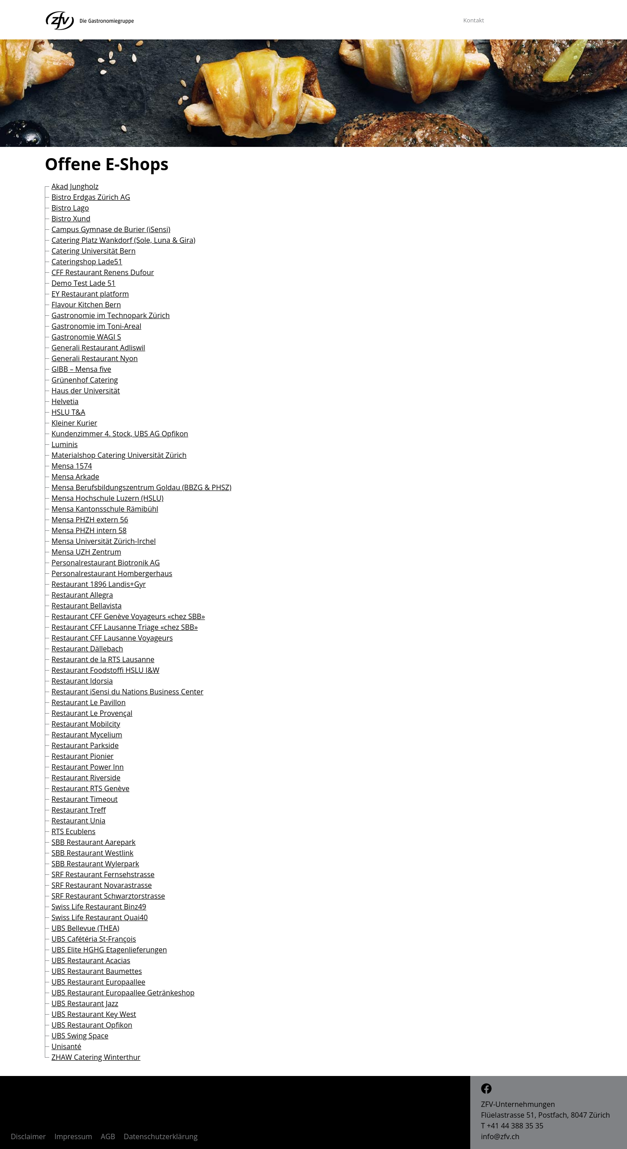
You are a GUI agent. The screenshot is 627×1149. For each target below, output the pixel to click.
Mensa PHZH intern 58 (89, 530)
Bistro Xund (71, 219)
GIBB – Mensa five (81, 369)
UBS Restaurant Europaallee (98, 982)
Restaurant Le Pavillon (89, 702)
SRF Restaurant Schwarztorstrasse (108, 896)
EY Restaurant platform (90, 294)
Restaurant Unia (78, 821)
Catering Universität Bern (94, 251)
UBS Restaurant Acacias (91, 960)
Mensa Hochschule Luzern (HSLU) (107, 498)
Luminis (65, 444)
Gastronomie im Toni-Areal (96, 326)
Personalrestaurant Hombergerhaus (112, 573)
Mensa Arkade (75, 477)
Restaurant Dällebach (87, 649)
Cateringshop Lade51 (87, 262)
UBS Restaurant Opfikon (92, 1025)
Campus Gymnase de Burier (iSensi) (111, 229)
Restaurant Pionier (83, 756)
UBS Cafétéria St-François (94, 939)
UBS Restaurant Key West (94, 1014)
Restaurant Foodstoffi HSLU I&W (105, 670)
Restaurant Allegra (82, 595)
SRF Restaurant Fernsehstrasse (103, 874)
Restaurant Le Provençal (92, 713)
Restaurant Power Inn (88, 767)
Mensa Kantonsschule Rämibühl (105, 509)
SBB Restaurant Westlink (92, 853)
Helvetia (65, 401)
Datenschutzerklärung (161, 1136)
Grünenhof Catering (85, 380)
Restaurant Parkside (85, 745)
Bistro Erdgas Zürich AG (91, 197)
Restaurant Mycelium (87, 735)
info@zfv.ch (500, 1136)
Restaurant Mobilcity (86, 724)
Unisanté (67, 1046)
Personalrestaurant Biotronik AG (106, 563)
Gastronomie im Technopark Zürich (111, 315)
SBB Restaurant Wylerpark (95, 864)
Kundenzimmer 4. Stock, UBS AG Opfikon (120, 434)
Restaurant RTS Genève (90, 788)
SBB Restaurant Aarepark (94, 842)
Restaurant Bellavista (87, 606)
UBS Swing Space (80, 1036)
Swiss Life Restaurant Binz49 (99, 907)
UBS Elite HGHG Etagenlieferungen (109, 950)
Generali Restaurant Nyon (95, 358)
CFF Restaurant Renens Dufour (103, 272)
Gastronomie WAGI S (86, 337)
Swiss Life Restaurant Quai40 (100, 917)
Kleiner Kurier (74, 423)
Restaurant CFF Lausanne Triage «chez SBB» (125, 627)
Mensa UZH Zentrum (86, 552)
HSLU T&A (68, 412)
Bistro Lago (70, 208)
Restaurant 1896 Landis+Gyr (99, 584)
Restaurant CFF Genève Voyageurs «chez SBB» (128, 616)
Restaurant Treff (79, 810)
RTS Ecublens (73, 831)
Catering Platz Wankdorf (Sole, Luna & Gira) (123, 240)
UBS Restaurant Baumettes (97, 971)
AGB (108, 1136)
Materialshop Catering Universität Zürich (119, 455)
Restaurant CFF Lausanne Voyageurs (112, 638)
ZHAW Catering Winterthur (96, 1057)
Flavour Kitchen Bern (86, 305)
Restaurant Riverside (86, 778)
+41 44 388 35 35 (515, 1126)
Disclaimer (28, 1136)
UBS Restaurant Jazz (85, 1003)
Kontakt (473, 20)
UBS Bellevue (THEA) (85, 928)
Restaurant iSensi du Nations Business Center (127, 692)
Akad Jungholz (75, 186)
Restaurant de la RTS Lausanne (103, 659)
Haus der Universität (86, 391)
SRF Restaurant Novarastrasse (102, 885)
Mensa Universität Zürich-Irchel (104, 541)
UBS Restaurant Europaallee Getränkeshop (123, 993)
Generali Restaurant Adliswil (98, 348)
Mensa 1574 (72, 466)
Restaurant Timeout (85, 799)
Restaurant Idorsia (82, 681)
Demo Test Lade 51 (84, 283)
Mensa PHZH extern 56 (90, 520)
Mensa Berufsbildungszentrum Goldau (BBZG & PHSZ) (142, 487)
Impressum (73, 1136)
